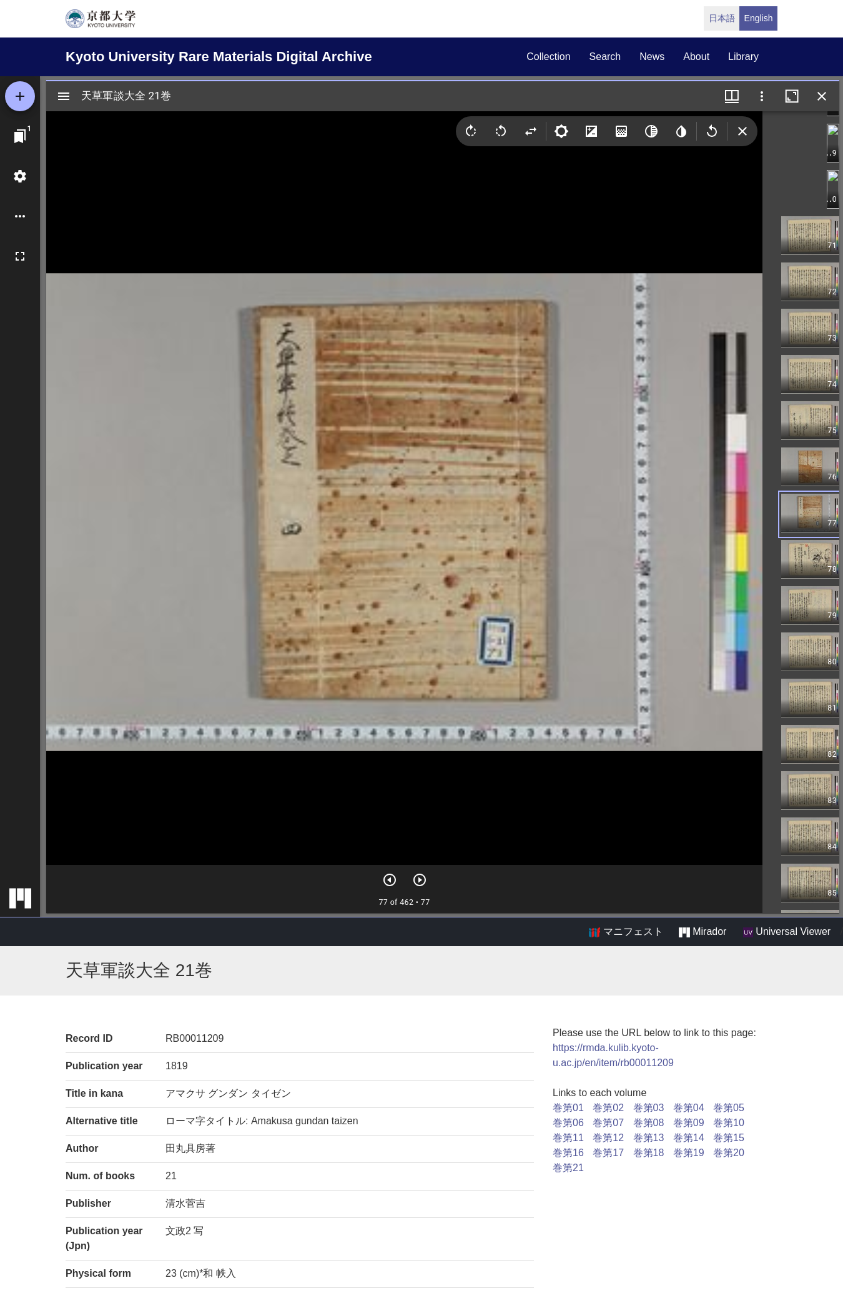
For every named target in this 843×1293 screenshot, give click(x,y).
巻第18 (648, 1152)
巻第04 (688, 1107)
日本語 (722, 18)
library (743, 56)
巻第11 (568, 1137)
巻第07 (608, 1122)
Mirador (702, 931)
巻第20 (728, 1152)
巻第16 (568, 1152)
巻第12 (608, 1137)
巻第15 (728, 1137)
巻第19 (688, 1152)
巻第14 (688, 1137)
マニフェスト (626, 931)
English (758, 18)
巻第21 (568, 1167)
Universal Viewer (787, 931)
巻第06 (568, 1122)
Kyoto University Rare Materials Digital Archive (219, 56)
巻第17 (608, 1152)
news (651, 56)
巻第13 (648, 1137)
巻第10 (728, 1122)
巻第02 (608, 1107)
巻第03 (648, 1107)
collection (548, 56)
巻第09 (688, 1122)
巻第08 (648, 1122)
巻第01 (568, 1107)
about (696, 56)
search (605, 56)
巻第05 (728, 1107)
